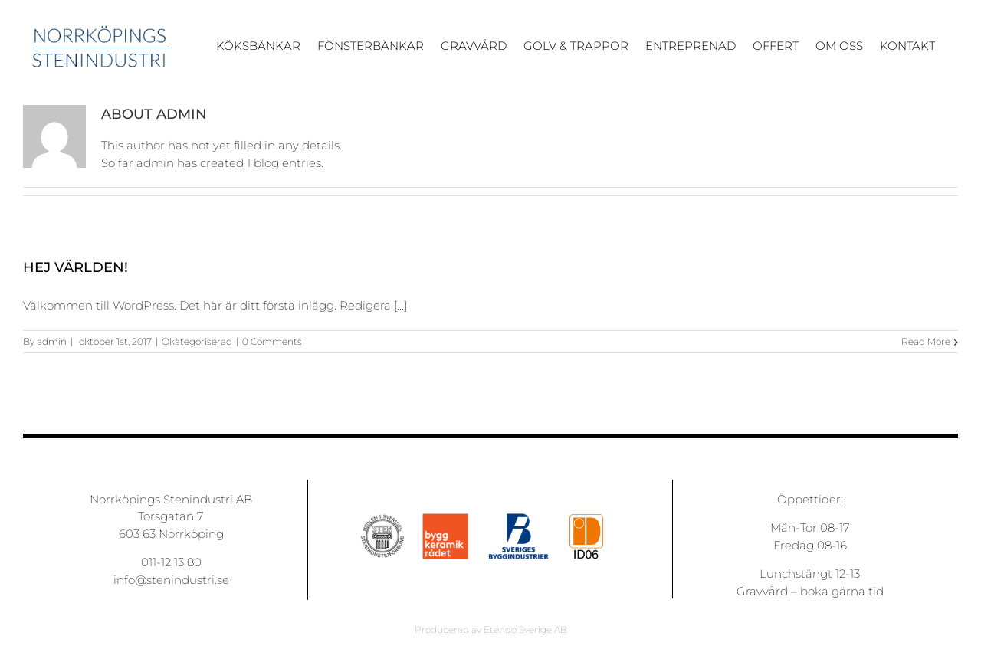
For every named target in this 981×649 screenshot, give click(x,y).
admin (52, 341)
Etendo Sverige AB (525, 629)
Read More (925, 341)
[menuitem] (266, 52)
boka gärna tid (842, 591)
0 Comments (272, 341)
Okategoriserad (197, 341)
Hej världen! (75, 267)
